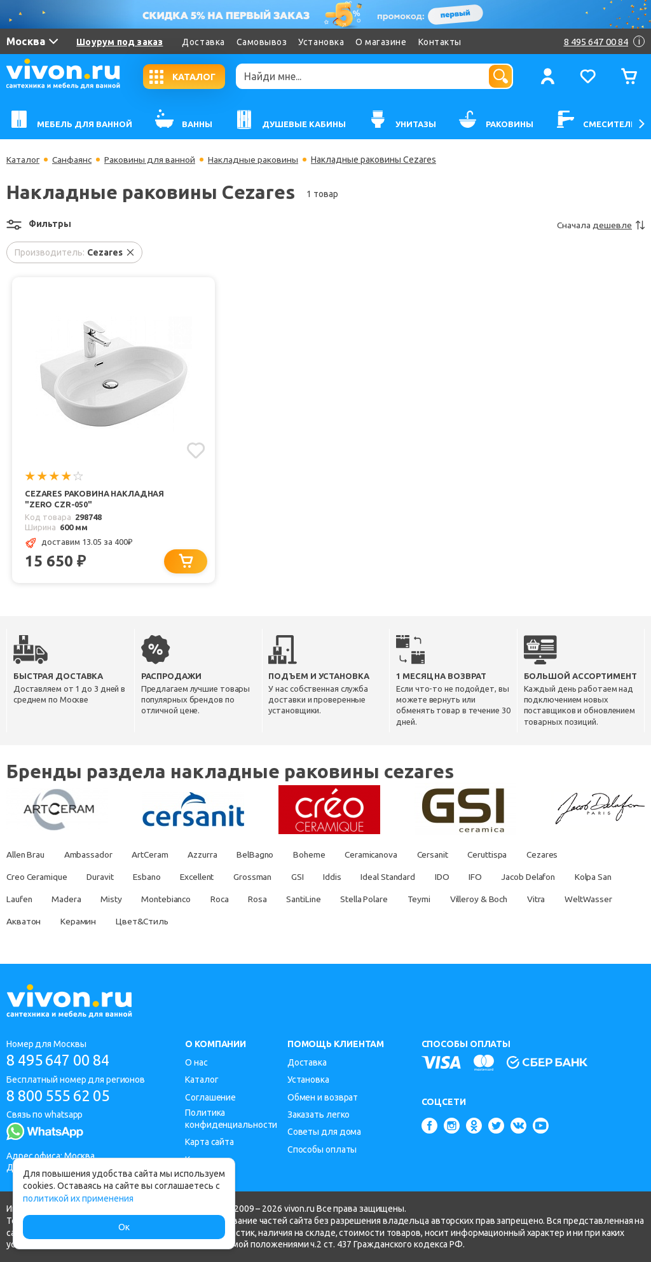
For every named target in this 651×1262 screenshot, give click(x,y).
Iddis (345, 877)
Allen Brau (26, 855)
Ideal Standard (403, 877)
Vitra (612, 900)
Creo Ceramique (37, 877)
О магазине (380, 42)
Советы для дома (324, 1132)
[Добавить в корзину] (187, 561)
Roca (284, 900)
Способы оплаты (322, 1149)
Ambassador (91, 855)
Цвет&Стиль (213, 922)
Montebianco (229, 900)
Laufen (78, 900)
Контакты (440, 42)
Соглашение (210, 1097)
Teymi (491, 900)
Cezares (561, 855)
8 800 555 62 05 (62, 1095)
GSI (310, 877)
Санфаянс (73, 159)
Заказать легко (318, 1114)
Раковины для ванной (151, 159)
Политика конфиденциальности (231, 1119)
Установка (321, 42)
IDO (458, 877)
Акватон (92, 922)
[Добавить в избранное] (195, 450)
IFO (493, 877)
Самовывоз (261, 42)
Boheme (320, 855)
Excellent (205, 877)
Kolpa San (25, 900)
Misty (173, 900)
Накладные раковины (255, 159)
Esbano (152, 877)
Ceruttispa (504, 855)
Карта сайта (209, 1142)
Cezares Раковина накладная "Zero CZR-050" (94, 499)
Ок (124, 1227)
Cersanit (448, 855)
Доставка (203, 42)
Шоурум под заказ (119, 42)
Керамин (147, 922)
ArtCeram (154, 855)
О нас (196, 1062)
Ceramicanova (384, 855)
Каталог (23, 159)
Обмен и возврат (323, 1097)
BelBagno (264, 855)
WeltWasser (30, 922)
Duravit (104, 877)
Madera (127, 900)
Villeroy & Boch (553, 900)
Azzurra (208, 855)
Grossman (263, 877)
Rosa (324, 900)
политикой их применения (78, 1198)
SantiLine (372, 900)
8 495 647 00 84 (62, 1060)
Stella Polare (435, 900)
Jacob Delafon (548, 877)
